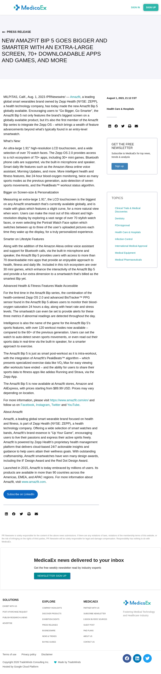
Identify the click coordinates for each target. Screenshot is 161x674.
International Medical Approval (131, 246)
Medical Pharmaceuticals (128, 259)
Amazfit (75, 97)
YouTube (73, 405)
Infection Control (123, 239)
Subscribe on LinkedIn (20, 494)
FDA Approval (122, 225)
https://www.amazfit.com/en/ (69, 400)
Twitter (55, 405)
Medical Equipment (125, 252)
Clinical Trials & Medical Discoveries (127, 210)
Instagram (43, 405)
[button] (6, 514)
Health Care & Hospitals (120, 109)
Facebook (27, 405)
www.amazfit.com (34, 482)
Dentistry (119, 218)
